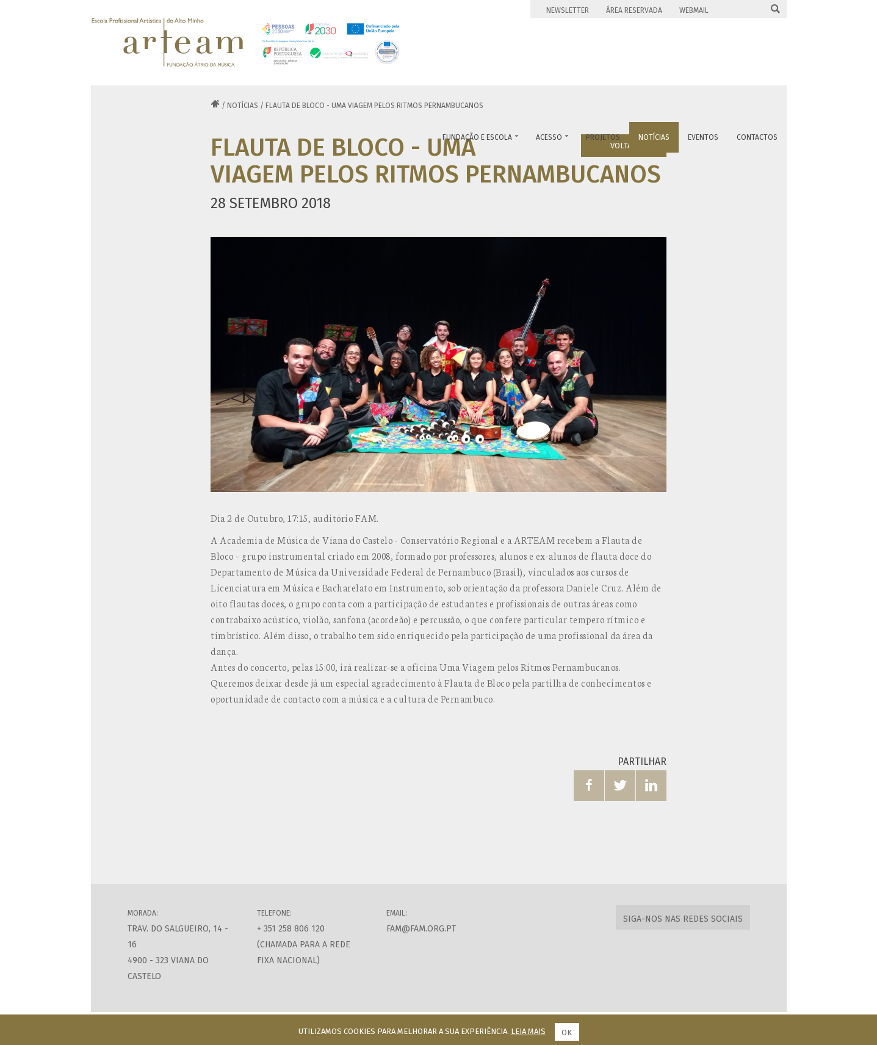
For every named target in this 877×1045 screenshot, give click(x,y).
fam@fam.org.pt (421, 929)
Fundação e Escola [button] (480, 137)
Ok (566, 1032)
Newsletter (567, 10)
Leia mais (528, 1031)
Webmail (694, 10)
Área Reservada (634, 10)
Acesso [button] (552, 137)
